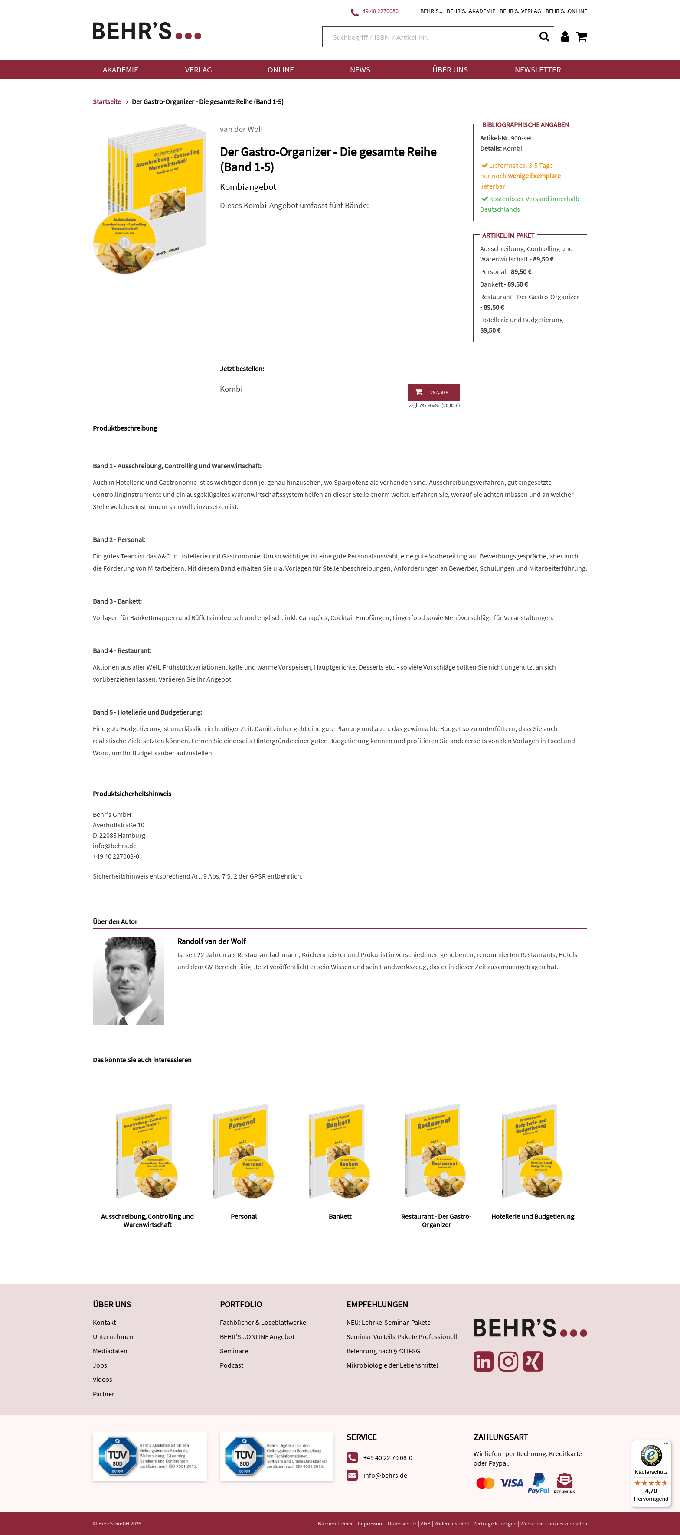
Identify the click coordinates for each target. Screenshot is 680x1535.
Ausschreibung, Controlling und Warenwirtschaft (147, 1220)
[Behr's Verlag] (147, 30)
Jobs (100, 1365)
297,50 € (431, 392)
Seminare (234, 1350)
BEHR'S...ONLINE (566, 11)
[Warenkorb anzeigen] (581, 36)
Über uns (450, 70)
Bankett (340, 1216)
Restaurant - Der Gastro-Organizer (436, 1220)
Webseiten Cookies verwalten (553, 1523)
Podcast (231, 1365)
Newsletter (538, 70)
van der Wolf (241, 129)
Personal (244, 1216)
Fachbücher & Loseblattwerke (263, 1322)
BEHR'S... (431, 11)
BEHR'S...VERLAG (520, 11)
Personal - (505, 271)
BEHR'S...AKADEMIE (471, 11)
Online (281, 70)
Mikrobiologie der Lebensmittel (392, 1365)
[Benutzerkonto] (565, 36)
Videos (102, 1379)
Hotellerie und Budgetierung (532, 1216)
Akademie (120, 70)
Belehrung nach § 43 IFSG (383, 1350)
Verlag (198, 70)
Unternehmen (113, 1336)
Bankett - (504, 284)
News (360, 70)
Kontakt (104, 1322)
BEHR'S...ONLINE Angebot (257, 1336)
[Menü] (666, 1445)
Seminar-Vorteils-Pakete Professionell (402, 1336)
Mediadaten (110, 1350)
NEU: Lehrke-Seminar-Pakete (389, 1322)
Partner (103, 1393)
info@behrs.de (115, 845)
